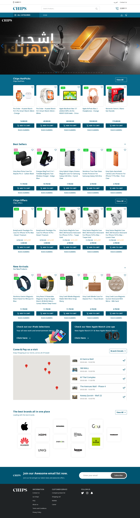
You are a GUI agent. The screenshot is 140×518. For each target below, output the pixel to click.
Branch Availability (23, 130)
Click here (23, 337)
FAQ (34, 501)
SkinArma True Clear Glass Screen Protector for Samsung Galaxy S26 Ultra (92, 173)
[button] (38, 72)
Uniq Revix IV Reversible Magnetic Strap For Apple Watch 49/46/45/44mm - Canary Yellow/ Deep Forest (46, 299)
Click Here (82, 337)
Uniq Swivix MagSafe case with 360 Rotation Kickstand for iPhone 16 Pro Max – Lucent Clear (116, 233)
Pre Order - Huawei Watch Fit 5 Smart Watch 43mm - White (46, 111)
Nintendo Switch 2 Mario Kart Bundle (115, 110)
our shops (36, 497)
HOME (45, 15)
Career (54, 504)
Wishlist (54, 501)
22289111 (18, 2)
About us (35, 504)
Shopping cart (56, 497)
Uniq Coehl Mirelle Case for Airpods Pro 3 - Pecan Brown (93, 297)
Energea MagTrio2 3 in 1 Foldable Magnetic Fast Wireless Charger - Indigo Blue (45, 174)
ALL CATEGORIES (22, 15)
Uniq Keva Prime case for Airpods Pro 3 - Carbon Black (23, 172)
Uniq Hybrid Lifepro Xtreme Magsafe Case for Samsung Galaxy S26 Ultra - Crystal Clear (69, 174)
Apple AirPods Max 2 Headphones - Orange (91, 110)
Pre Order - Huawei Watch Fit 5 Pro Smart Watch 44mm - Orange (23, 111)
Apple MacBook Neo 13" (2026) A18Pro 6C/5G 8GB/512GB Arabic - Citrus (69, 111)
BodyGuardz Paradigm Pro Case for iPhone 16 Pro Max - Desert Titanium (23, 232)
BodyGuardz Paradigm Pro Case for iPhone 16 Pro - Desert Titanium (46, 232)
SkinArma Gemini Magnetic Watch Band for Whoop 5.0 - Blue (23, 298)
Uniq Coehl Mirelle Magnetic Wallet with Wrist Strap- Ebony (69, 298)
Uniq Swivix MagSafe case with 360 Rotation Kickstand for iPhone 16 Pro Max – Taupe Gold (93, 233)
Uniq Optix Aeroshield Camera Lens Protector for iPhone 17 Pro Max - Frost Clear (116, 174)
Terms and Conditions (39, 508)
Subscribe (118, 475)
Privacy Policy (37, 512)
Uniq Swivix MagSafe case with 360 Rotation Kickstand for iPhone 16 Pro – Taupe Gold (70, 233)
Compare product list (58, 493)
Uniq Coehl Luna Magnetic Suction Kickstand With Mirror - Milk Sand (115, 298)
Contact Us (123, 2)
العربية (116, 2)
